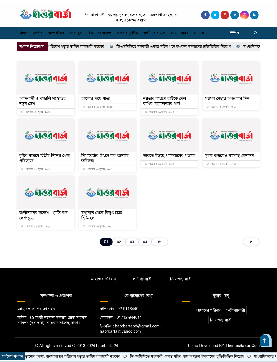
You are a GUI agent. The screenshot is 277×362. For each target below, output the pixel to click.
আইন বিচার (179, 32)
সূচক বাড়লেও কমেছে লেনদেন (229, 155)
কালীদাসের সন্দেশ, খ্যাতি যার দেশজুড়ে (43, 215)
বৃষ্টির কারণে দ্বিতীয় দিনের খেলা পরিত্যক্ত (44, 158)
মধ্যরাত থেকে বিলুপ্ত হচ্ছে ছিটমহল (101, 215)
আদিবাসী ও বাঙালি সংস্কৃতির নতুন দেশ (42, 101)
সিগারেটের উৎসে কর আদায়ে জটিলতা (105, 158)
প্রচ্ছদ (24, 32)
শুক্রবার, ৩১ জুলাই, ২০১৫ (36, 112)
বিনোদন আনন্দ (100, 32)
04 (145, 242)
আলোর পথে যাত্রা (95, 98)
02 (119, 242)
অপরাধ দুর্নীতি (127, 32)
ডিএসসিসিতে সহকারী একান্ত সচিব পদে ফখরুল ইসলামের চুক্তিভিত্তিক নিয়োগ (173, 46)
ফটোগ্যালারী (142, 279)
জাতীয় (38, 32)
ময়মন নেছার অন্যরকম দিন (227, 98)
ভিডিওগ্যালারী (180, 279)
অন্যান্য (199, 32)
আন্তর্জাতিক (56, 32)
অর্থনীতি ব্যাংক (154, 32)
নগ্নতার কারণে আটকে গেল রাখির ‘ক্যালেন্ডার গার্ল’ (164, 101)
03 (132, 242)
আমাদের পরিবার (103, 279)
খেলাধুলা (77, 32)
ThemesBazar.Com (242, 345)
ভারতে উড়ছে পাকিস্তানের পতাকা (169, 155)
